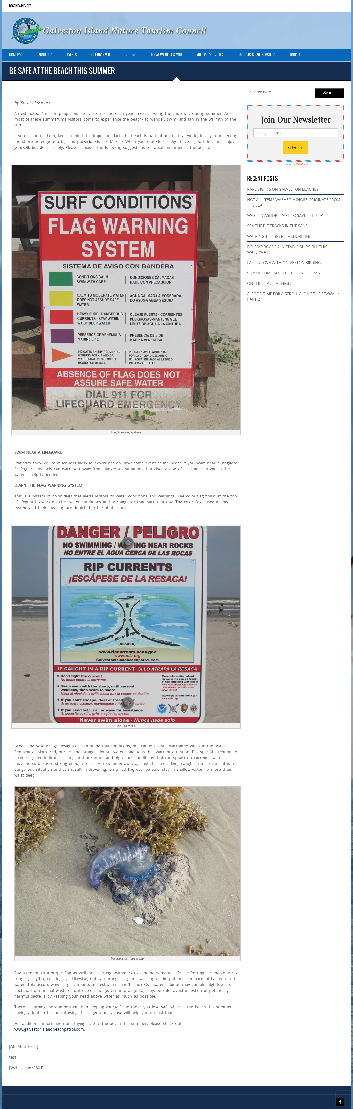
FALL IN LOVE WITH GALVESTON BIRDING (284, 262)
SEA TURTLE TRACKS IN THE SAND (277, 226)
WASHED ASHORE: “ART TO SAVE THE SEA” (285, 215)
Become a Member (20, 6)
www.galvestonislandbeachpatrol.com (49, 1029)
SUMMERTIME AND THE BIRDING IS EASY (283, 273)
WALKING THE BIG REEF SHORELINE (279, 236)
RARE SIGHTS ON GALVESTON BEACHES (283, 189)
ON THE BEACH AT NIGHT (270, 283)
